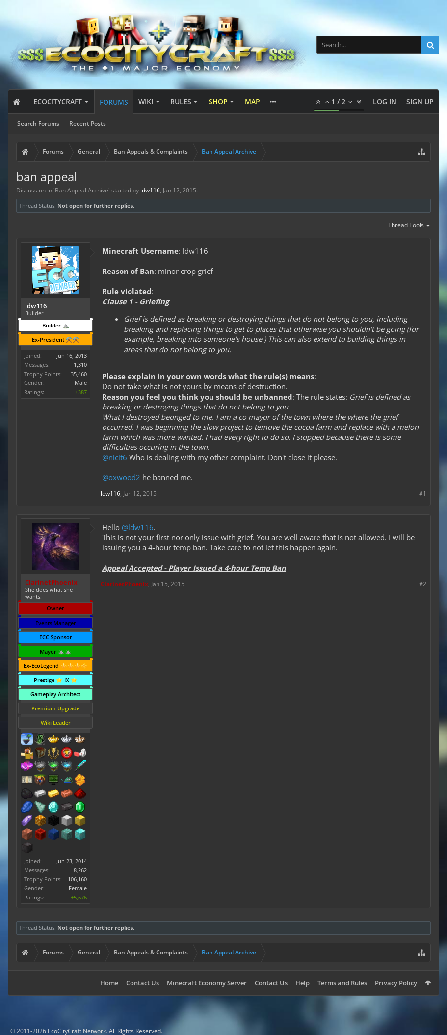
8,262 (80, 869)
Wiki (145, 101)
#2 (422, 584)
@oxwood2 (121, 477)
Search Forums (38, 123)
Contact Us (142, 983)
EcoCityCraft (57, 101)
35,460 (79, 374)
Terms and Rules (342, 983)
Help (302, 983)
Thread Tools (409, 225)
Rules (180, 101)
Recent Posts (87, 123)
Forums (114, 102)
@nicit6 (114, 457)
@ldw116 (138, 527)
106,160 (77, 879)
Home (109, 983)
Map (252, 101)
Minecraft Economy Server (207, 983)
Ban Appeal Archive (81, 190)
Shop (218, 101)
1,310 (80, 364)
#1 (422, 493)
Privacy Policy (396, 983)
